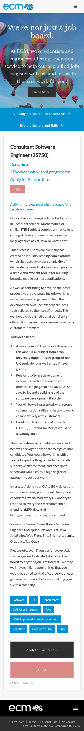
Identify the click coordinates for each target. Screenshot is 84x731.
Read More (42, 92)
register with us (28, 74)
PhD (62, 629)
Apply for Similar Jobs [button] (42, 650)
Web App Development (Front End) (35, 619)
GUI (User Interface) (25, 609)
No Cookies (68, 721)
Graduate (19, 629)
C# (33, 600)
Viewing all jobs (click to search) (42, 114)
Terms (32, 721)
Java (48, 609)
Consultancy (50, 600)
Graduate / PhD (42, 629)
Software (18, 600)
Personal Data (48, 721)
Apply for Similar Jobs (30, 179)
